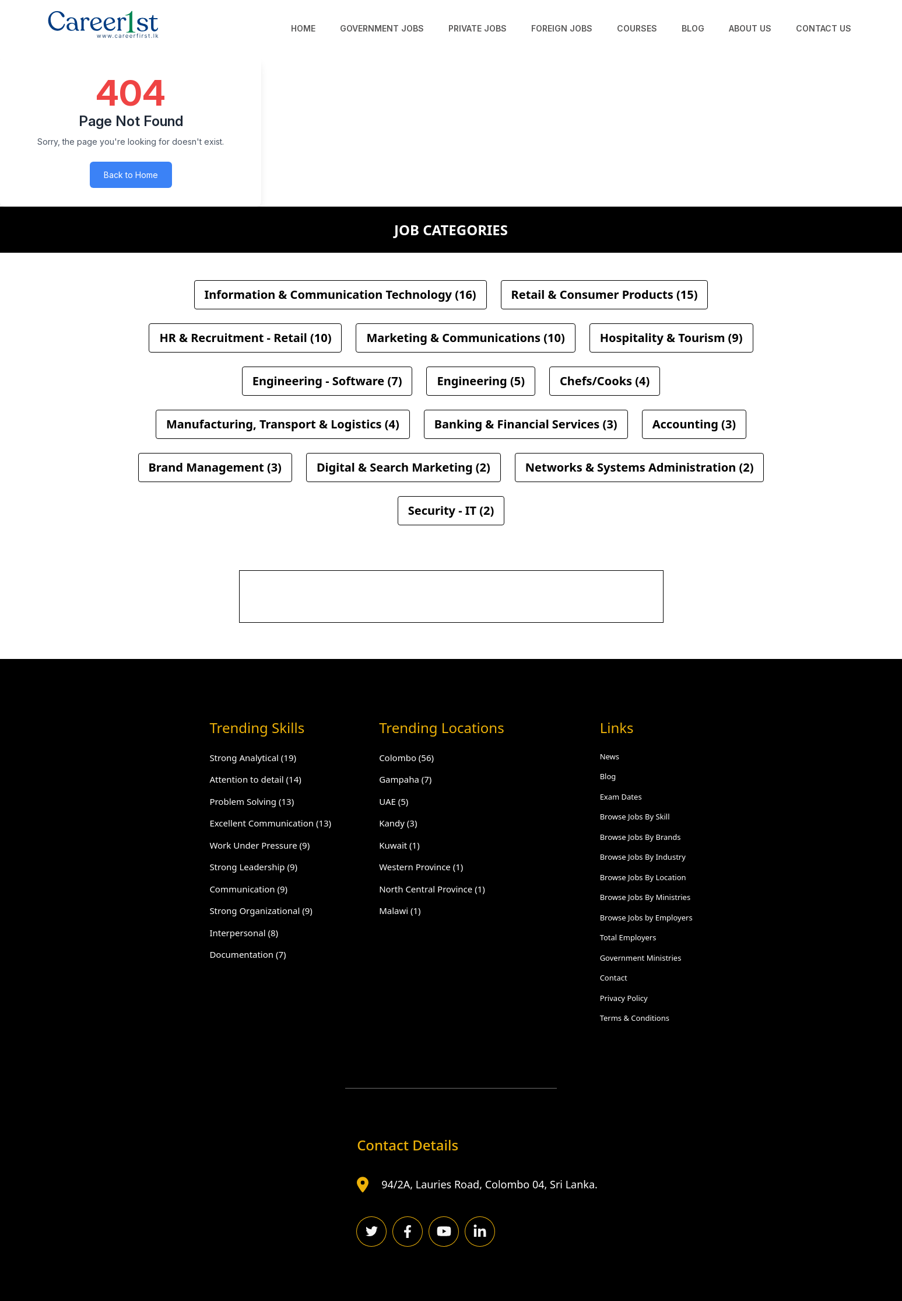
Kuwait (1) (399, 845)
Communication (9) (248, 889)
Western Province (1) (421, 867)
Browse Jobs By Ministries (645, 897)
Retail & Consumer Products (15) (604, 294)
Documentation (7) (247, 954)
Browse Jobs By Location (643, 877)
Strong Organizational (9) (260, 910)
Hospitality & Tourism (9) (671, 338)
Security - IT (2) (451, 510)
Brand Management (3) (215, 467)
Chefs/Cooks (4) (605, 381)
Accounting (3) (694, 424)
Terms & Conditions (634, 1018)
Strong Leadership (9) (253, 867)
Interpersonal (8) (243, 933)
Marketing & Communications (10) (465, 338)
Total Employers (628, 937)
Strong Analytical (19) (252, 757)
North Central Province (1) (432, 889)
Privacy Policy (624, 998)
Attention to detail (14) (255, 779)
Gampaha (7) (405, 779)
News (609, 756)
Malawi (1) (399, 910)
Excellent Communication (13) (270, 823)
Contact (613, 977)
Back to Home (131, 175)
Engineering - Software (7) (327, 381)
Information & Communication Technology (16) (340, 294)
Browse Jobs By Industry (643, 857)
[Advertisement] (452, 597)
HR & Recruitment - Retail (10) (245, 338)
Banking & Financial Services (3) (525, 424)
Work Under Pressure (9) (259, 845)
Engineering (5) (480, 381)
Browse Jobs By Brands (640, 837)
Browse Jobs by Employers (646, 917)
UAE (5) (393, 801)
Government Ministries (641, 958)
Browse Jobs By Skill (635, 816)
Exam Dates (621, 796)
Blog (608, 776)
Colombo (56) (406, 757)
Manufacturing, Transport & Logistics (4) (282, 424)
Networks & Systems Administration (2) (639, 467)
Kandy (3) (398, 823)
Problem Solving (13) (251, 801)
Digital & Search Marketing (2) (403, 467)
